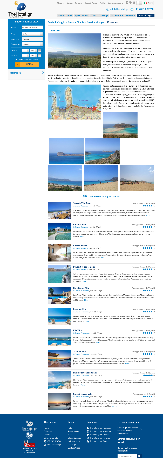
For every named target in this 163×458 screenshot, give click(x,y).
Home (61, 15)
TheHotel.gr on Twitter (98, 434)
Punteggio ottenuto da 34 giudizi (143, 203)
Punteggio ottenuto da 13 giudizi (143, 309)
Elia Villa (77, 330)
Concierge (79, 3)
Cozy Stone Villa (81, 288)
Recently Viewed (91, 3)
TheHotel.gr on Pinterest (98, 438)
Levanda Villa (79, 309)
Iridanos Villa (79, 224)
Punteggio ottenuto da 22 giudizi (143, 224)
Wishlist (102, 3)
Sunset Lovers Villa (82, 394)
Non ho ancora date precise (28, 60)
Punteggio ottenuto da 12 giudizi (143, 373)
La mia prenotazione (115, 3)
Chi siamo (60, 3)
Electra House (80, 245)
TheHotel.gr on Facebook (99, 428)
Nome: (13, 27)
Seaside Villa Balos (82, 203)
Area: (13, 34)
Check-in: (14, 51)
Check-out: (15, 56)
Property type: (16, 44)
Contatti (47, 434)
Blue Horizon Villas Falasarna (85, 373)
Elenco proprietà (51, 438)
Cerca (29, 64)
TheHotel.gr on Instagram (99, 431)
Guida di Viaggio (145, 15)
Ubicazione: (15, 39)
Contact (69, 3)
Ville (93, 15)
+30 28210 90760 (144, 9)
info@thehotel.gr (119, 9)
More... (148, 215)
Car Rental (117, 15)
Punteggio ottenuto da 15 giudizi (143, 351)
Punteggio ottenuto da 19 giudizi (143, 246)
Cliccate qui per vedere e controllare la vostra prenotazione (128, 430)
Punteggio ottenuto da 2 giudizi (144, 394)
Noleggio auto (74, 441)
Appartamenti (81, 15)
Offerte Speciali (74, 438)
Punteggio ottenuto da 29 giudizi (143, 288)
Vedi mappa (27, 72)
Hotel (69, 15)
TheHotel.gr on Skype (97, 441)
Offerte (130, 15)
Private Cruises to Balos (84, 266)
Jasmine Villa (79, 351)
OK (139, 456)
